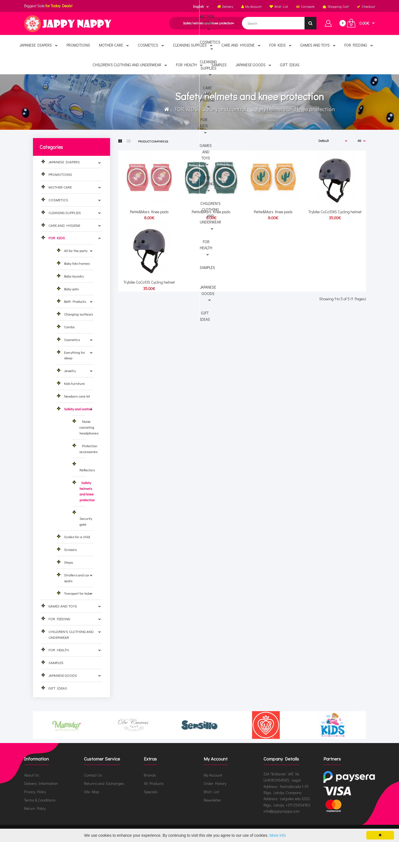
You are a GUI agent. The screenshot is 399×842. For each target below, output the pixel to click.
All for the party (76, 250)
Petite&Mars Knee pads (149, 211)
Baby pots (71, 288)
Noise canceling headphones (89, 427)
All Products (154, 783)
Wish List (211, 791)
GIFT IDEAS (57, 688)
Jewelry (70, 370)
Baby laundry (74, 276)
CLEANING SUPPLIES (64, 212)
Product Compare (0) (153, 141)
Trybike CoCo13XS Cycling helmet (335, 211)
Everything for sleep (74, 355)
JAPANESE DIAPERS (64, 161)
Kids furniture (74, 383)
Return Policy (35, 808)
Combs (69, 326)
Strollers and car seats (76, 578)
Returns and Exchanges (104, 783)
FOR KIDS (185, 109)
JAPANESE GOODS (62, 675)
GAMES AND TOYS (62, 606)
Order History (215, 783)
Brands (150, 775)
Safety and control (223, 109)
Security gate (86, 518)
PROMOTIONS (60, 174)
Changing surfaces (78, 314)
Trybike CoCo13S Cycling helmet (149, 282)
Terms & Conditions (40, 800)
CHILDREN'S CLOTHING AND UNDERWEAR (71, 634)
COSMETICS (58, 199)
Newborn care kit (77, 396)
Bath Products (75, 301)
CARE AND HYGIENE (64, 225)
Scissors (70, 549)
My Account (213, 775)
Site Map (91, 791)
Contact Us (93, 775)
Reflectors (87, 467)
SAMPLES (55, 662)
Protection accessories (89, 448)
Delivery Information (41, 783)
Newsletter (212, 800)
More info (278, 835)
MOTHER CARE (60, 187)
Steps (68, 562)
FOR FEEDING (59, 618)
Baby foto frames (77, 263)
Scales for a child (77, 536)
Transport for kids (77, 593)
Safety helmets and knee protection (292, 109)
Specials (151, 791)
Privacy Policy (35, 791)
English (198, 6)
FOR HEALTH (58, 649)
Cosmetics (72, 339)
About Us (31, 775)
